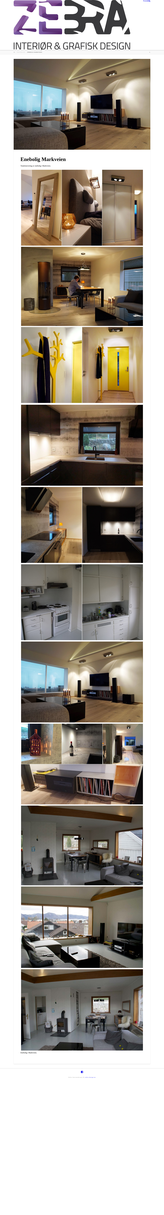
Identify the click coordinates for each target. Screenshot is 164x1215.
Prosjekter (21, 52)
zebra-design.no (90, 1077)
